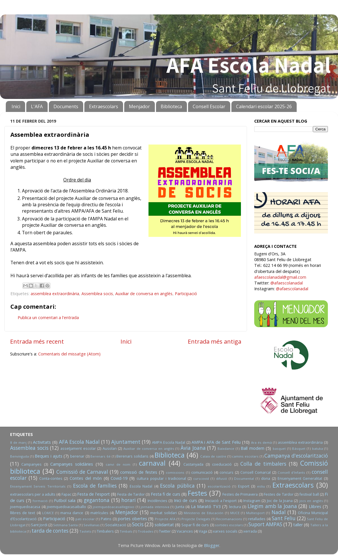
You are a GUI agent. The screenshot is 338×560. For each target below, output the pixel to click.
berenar (77, 456)
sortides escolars (229, 525)
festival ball (309, 494)
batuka (317, 448)
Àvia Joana (193, 448)
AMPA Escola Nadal (168, 442)
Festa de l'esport (93, 494)
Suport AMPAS (265, 524)
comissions (175, 472)
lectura (235, 506)
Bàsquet (298, 448)
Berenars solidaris (132, 456)
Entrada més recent (37, 341)
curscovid (201, 478)
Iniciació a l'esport (221, 500)
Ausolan (110, 448)
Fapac (66, 494)
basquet (279, 448)
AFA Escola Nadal (79, 442)
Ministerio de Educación (203, 513)
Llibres (315, 506)
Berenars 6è (100, 456)
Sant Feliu (284, 518)
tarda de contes (49, 530)
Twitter (165, 531)
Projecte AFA (165, 519)
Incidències (157, 500)
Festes (197, 493)
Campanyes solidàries (71, 464)
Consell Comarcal (255, 472)
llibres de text (22, 512)
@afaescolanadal (286, 283)
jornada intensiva (155, 507)
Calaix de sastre (213, 456)
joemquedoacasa (25, 506)
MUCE (234, 513)
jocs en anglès (311, 501)
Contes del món (86, 478)
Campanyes (31, 464)
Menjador (139, 106)
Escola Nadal (141, 486)
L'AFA (37, 106)
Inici (16, 106)
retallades (256, 518)
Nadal (279, 512)
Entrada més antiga (214, 341)
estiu (261, 486)
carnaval (152, 463)
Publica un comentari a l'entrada (48, 317)
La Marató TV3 (206, 506)
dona (265, 478)
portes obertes (132, 518)
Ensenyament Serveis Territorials (38, 486)
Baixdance (226, 448)
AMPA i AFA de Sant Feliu (216, 442)
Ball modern (252, 448)
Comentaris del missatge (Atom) (69, 354)
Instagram (251, 500)
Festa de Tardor (131, 494)
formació (40, 501)
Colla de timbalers (263, 463)
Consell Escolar (209, 106)
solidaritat (164, 524)
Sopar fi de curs (195, 524)
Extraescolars (103, 106)
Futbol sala (64, 500)
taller (298, 524)
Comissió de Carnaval (82, 472)
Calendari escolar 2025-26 (264, 106)
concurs (226, 472)
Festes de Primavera (240, 494)
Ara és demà (261, 442)
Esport (243, 486)
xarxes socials (225, 531)
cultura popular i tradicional (161, 478)
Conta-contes (50, 478)
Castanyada (193, 464)
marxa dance (71, 512)
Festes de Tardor (279, 494)
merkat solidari (163, 512)
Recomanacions (229, 519)
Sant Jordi (39, 524)
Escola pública (177, 485)
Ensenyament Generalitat (300, 478)
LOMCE (48, 513)
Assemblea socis (97, 293)
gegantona (96, 500)
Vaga (203, 531)
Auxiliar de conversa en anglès (143, 293)
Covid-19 (119, 478)
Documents (65, 106)
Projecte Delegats (195, 519)
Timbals (126, 531)
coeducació (222, 464)
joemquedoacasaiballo (66, 506)
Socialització (115, 524)
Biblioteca (171, 106)
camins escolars (245, 456)
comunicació (202, 472)
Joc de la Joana (280, 500)
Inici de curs (185, 500)
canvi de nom (118, 464)
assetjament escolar (78, 448)
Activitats (42, 442)
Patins (106, 518)
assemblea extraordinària (55, 293)
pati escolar (85, 519)
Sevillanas (91, 525)
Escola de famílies (95, 485)
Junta (180, 506)
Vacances (185, 531)
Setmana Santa (65, 525)
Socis (138, 524)
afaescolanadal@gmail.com (280, 277)
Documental (244, 478)
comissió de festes (138, 472)
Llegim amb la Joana (272, 506)
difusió (221, 478)
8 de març (18, 442)
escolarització (219, 486)
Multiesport (255, 513)
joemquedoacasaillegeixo (113, 507)
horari (128, 500)
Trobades (145, 531)
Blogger (211, 545)
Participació (186, 293)
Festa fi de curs (165, 494)
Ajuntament (125, 442)
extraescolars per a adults (32, 494)
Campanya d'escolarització (296, 455)
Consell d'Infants (291, 472)
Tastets (85, 531)
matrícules (99, 512)
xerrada (250, 531)
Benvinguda (19, 456)
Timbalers (105, 531)
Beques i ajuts (48, 456)
